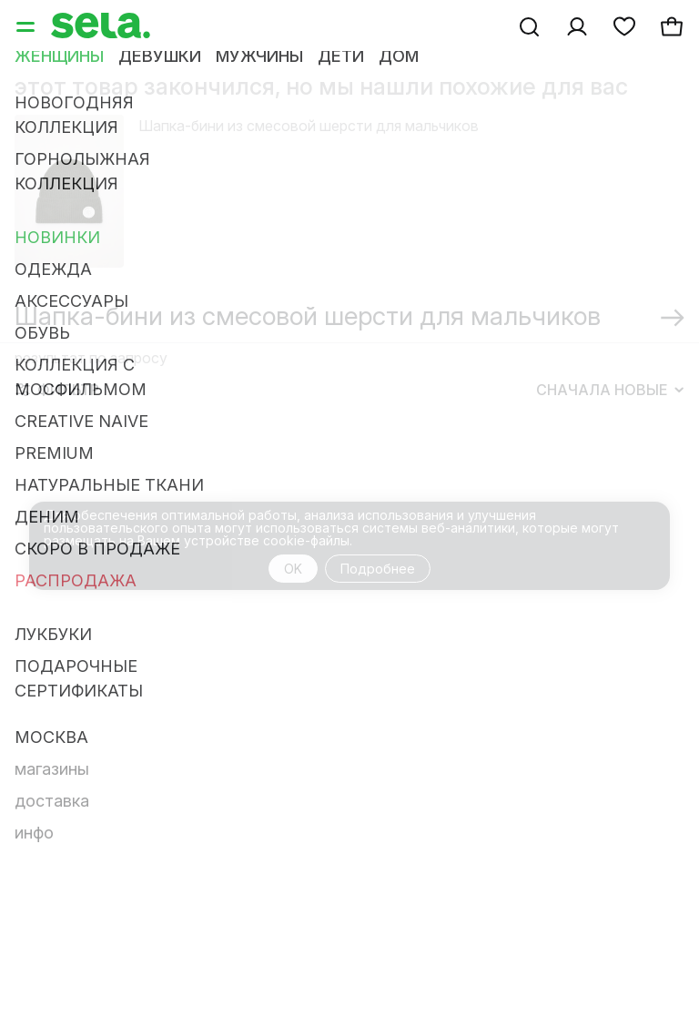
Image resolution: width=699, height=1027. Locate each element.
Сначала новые (610, 390)
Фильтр (57, 390)
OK (293, 568)
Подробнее (377, 568)
